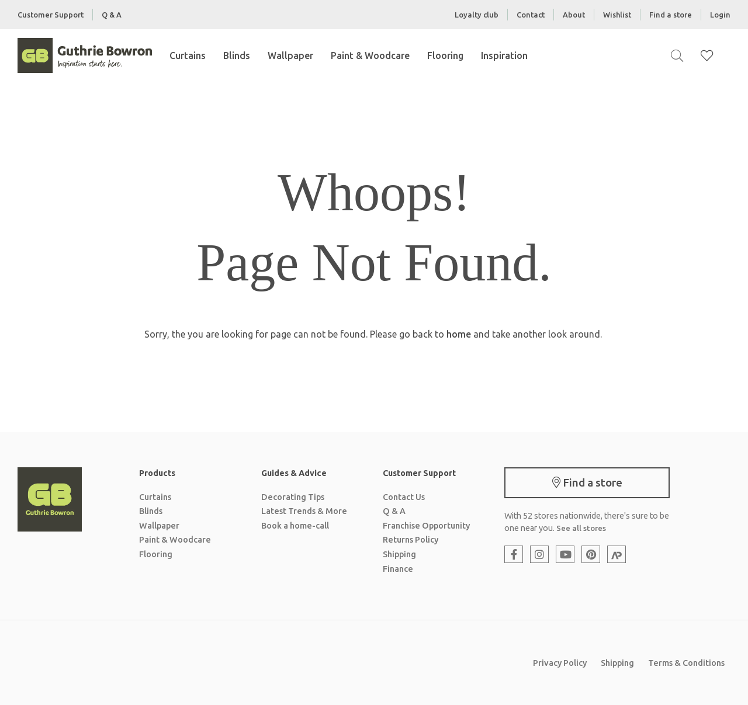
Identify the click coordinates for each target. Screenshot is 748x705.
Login (720, 15)
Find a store (670, 15)
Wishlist (617, 15)
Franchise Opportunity (426, 525)
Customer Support (51, 15)
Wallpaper (290, 55)
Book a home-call (295, 525)
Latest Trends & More (304, 511)
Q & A (112, 15)
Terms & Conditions (686, 663)
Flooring (445, 55)
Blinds (236, 55)
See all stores (581, 528)
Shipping (399, 554)
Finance (398, 569)
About (574, 15)
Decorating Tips (292, 497)
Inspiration (504, 55)
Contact (531, 15)
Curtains (187, 55)
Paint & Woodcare (370, 55)
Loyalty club (476, 15)
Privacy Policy (560, 663)
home (458, 334)
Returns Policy (410, 539)
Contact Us (404, 497)
